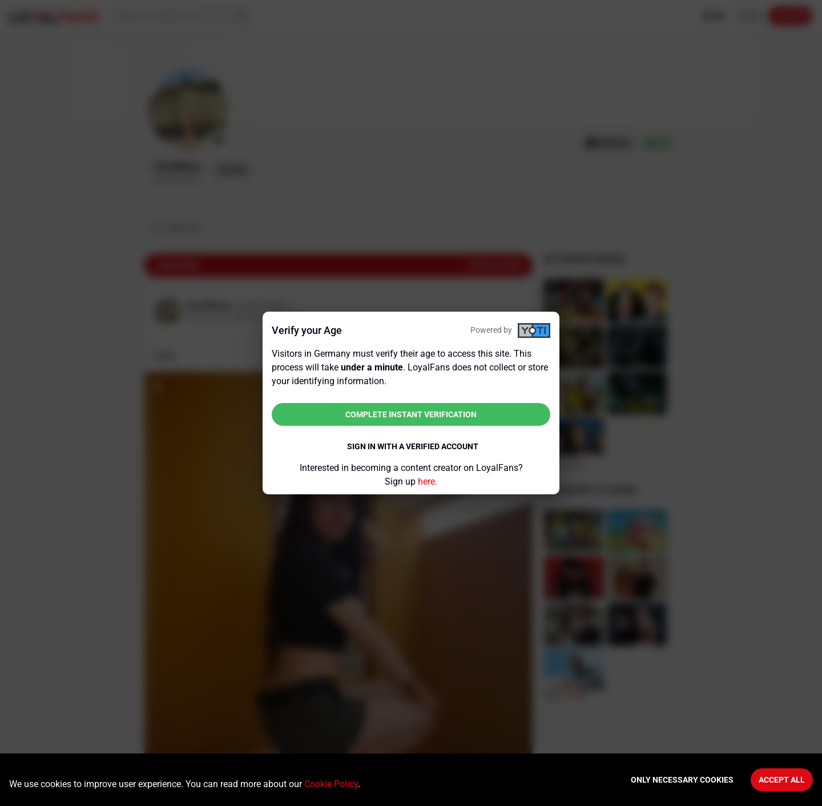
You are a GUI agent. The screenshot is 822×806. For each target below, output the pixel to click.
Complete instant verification (411, 414)
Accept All (782, 779)
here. (427, 481)
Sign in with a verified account (412, 446)
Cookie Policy (331, 784)
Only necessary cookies (682, 779)
